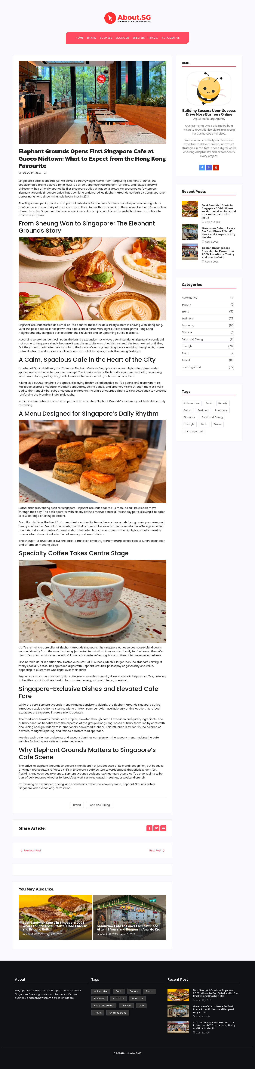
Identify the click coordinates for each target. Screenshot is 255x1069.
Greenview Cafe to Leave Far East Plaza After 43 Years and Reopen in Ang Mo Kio (128, 927)
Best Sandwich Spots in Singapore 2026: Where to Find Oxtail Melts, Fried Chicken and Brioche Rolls (55, 926)
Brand (77, 805)
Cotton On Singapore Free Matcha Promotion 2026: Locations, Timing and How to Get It (218, 252)
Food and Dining (99, 805)
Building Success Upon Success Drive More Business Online (209, 112)
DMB (185, 63)
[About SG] (127, 18)
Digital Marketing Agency (209, 119)
